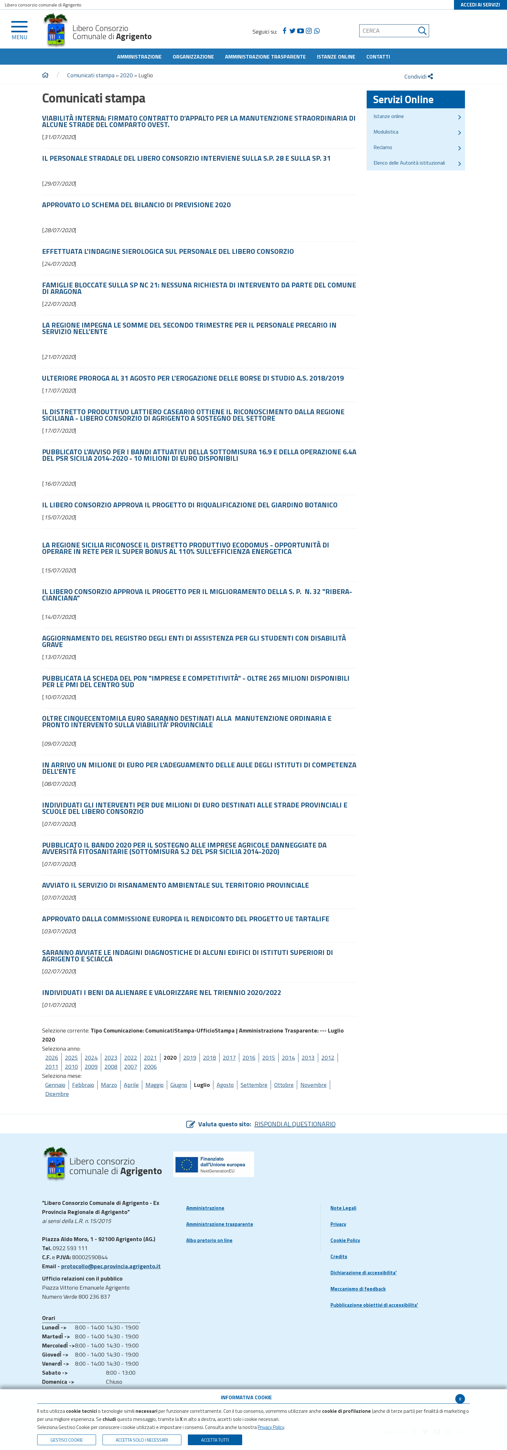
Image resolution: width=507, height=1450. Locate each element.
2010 (71, 1066)
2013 (308, 1057)
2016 (249, 1057)
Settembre (254, 1084)
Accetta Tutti (215, 1439)
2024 (91, 1057)
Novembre (313, 1084)
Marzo (109, 1084)
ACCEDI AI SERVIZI (480, 4)
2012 (327, 1057)
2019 (189, 1057)
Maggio (155, 1084)
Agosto (225, 1084)
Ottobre (284, 1084)
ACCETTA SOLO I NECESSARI (142, 1439)
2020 (126, 75)
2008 (110, 1066)
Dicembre (57, 1093)
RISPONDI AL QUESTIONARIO (295, 1124)
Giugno (178, 1084)
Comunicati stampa (90, 75)
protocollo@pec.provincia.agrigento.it (111, 1266)
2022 (130, 1057)
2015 (268, 1057)
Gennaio (55, 1084)
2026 (51, 1057)
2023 (110, 1057)
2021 (150, 1057)
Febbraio (83, 1084)
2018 (209, 1057)
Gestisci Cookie (66, 1439)
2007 (130, 1066)
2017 (229, 1057)
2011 (51, 1066)
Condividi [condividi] (419, 76)
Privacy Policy (271, 1427)
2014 (288, 1057)
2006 (150, 1066)
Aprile (131, 1084)
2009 (91, 1066)
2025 (71, 1057)
